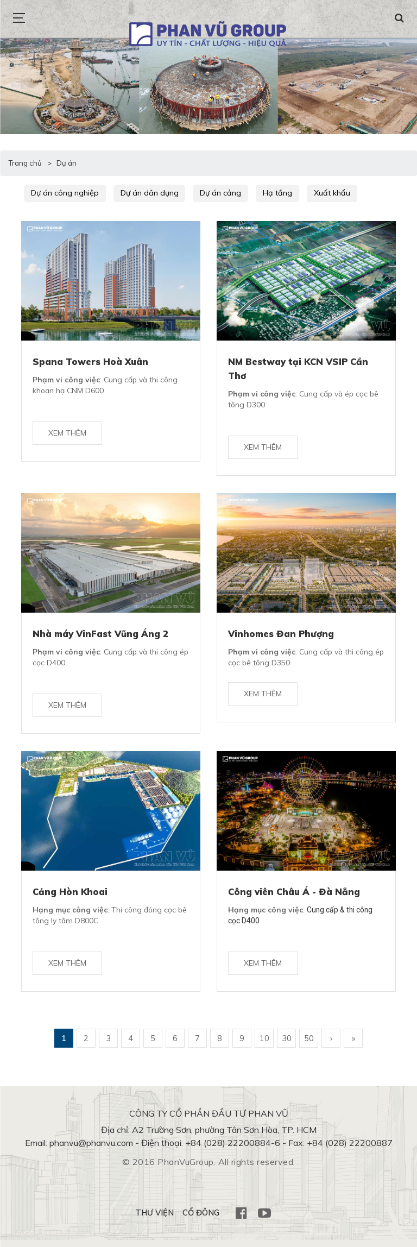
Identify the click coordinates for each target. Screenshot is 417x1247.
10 (264, 1045)
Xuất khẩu (315, 193)
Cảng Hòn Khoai (71, 896)
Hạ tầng (265, 193)
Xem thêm (67, 435)
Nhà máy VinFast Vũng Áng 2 (102, 635)
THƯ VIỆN (152, 1220)
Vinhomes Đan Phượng (282, 635)
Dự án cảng (212, 193)
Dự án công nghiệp (63, 193)
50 (309, 1045)
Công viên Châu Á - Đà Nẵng (296, 896)
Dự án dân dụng (145, 193)
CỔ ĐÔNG (200, 1220)
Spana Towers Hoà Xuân (91, 361)
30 (287, 1045)
